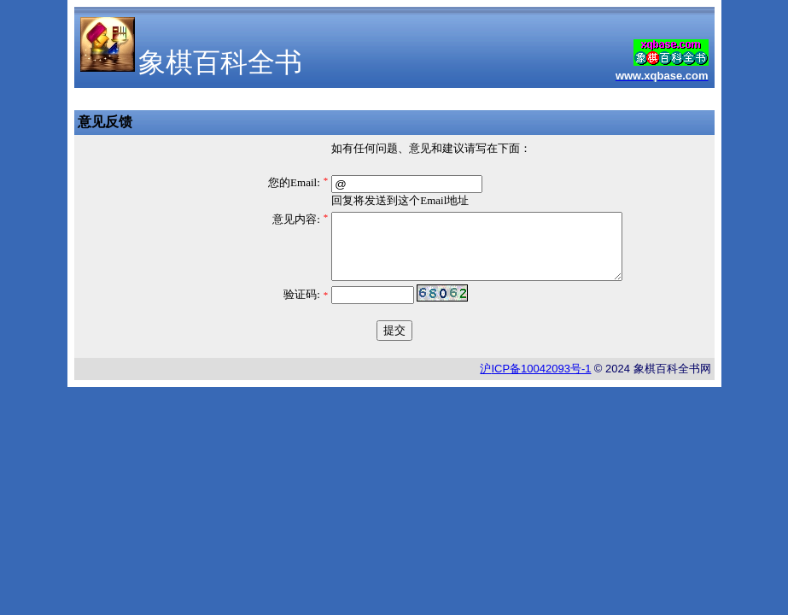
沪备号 (535, 381)
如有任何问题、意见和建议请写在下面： (431, 148)
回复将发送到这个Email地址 (400, 200)
